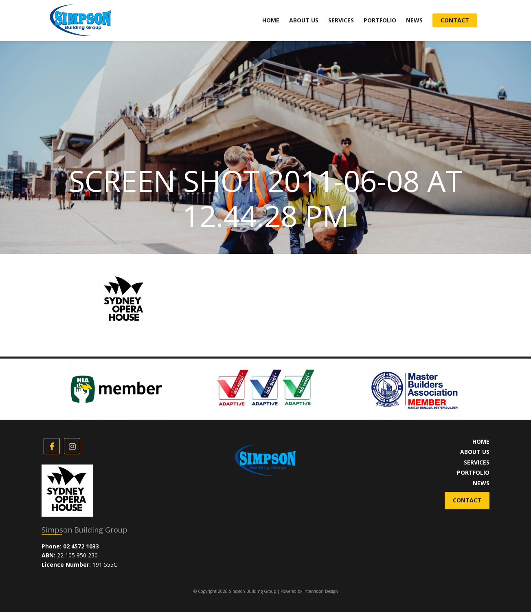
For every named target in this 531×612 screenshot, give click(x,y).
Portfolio (380, 20)
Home (270, 20)
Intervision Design (320, 591)
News (414, 20)
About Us (303, 20)
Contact (455, 20)
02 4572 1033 (81, 546)
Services (341, 20)
